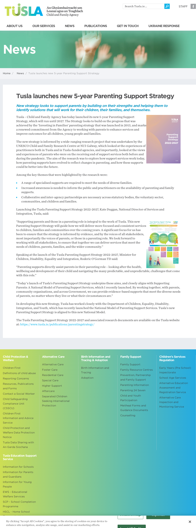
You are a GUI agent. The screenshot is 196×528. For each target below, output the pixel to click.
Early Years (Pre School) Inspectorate (175, 370)
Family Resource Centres (136, 369)
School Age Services (172, 377)
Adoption (87, 377)
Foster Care (49, 369)
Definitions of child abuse (19, 373)
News (20, 73)
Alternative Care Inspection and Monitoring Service (171, 402)
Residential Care (52, 375)
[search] (143, 6)
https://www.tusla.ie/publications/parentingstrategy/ (57, 324)
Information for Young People (17, 484)
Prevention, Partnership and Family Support (135, 377)
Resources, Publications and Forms (18, 386)
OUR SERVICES (43, 26)
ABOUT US (14, 26)
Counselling (127, 415)
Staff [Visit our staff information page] (183, 6)
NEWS (69, 26)
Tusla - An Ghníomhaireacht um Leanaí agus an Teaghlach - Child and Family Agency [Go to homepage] (44, 10)
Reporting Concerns (16, 378)
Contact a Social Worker (19, 393)
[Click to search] (167, 6)
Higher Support (52, 385)
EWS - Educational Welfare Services (15, 494)
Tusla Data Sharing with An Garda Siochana (18, 444)
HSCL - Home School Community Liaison (16, 514)
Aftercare (48, 391)
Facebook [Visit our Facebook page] (193, 6)
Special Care (50, 380)
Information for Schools (18, 466)
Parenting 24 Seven (132, 390)
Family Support (130, 364)
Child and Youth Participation (130, 398)
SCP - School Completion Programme (19, 504)
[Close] (190, 523)
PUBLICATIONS (95, 26)
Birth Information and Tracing (95, 370)
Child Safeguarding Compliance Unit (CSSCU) (15, 404)
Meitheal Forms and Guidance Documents (134, 408)
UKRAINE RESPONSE (163, 26)
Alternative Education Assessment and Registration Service (173, 388)
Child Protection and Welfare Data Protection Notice (19, 433)
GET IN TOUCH (128, 26)
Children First (12, 367)
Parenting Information (134, 385)
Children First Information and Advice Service (18, 418)
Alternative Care (53, 364)
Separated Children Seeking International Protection (56, 401)
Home (6, 73)
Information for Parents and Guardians (18, 474)
